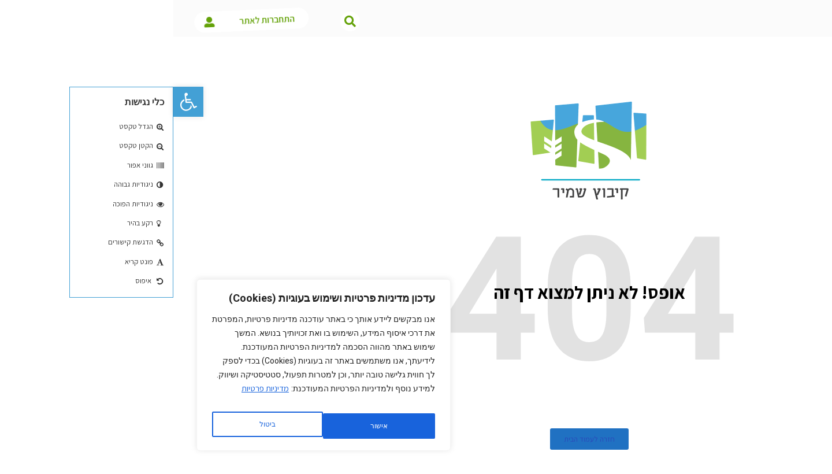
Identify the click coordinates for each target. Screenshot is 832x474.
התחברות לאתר (111, 21)
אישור (93, 426)
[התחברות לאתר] (53, 20)
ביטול (203, 426)
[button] (15, 102)
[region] (150, 369)
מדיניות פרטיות (92, 396)
